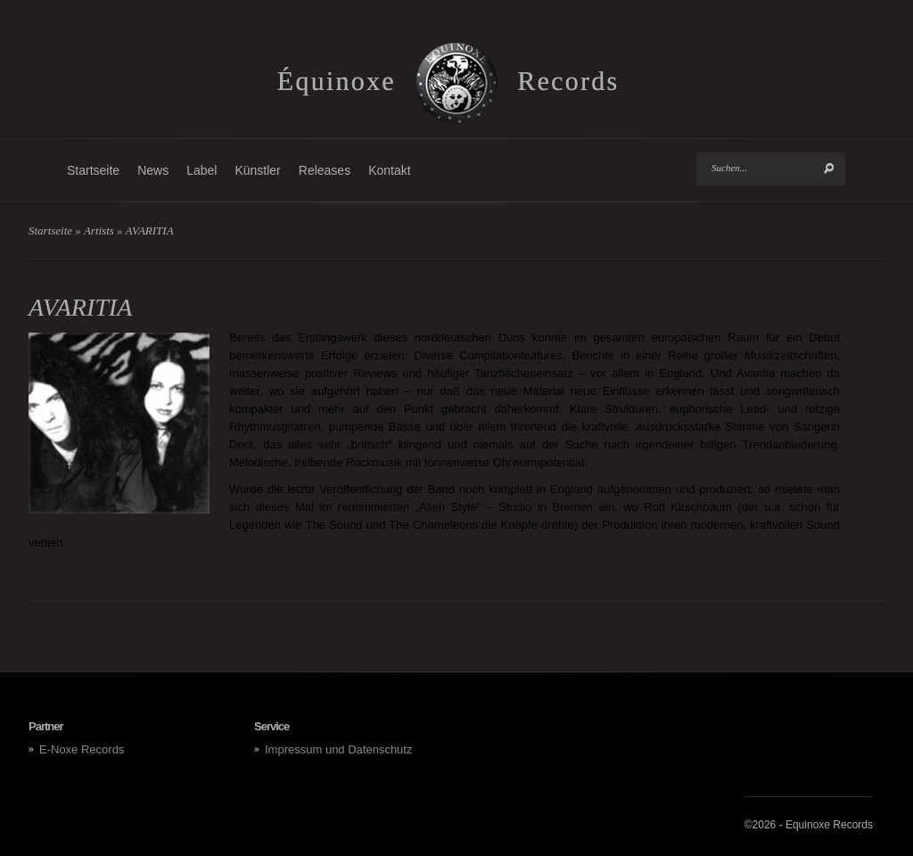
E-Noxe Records (81, 749)
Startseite (93, 170)
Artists (99, 230)
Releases (324, 170)
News (153, 170)
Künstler (257, 170)
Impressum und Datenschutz (338, 749)
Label (201, 170)
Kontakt (389, 170)
